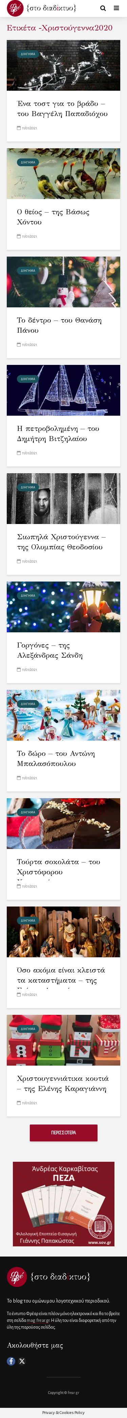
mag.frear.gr (38, 1320)
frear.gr (73, 1393)
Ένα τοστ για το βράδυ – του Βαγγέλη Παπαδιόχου (62, 108)
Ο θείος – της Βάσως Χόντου (53, 216)
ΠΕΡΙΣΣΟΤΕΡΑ (63, 1133)
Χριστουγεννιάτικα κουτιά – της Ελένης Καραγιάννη (63, 1083)
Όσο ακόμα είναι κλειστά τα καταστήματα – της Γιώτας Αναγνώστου (61, 980)
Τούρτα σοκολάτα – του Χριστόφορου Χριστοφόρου (58, 872)
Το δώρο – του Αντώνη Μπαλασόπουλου (56, 758)
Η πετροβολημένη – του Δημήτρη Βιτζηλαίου (58, 433)
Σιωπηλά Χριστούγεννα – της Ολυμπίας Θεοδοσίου (61, 541)
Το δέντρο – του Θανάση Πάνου (59, 325)
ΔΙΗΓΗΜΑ (28, 54)
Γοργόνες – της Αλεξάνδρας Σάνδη (50, 650)
